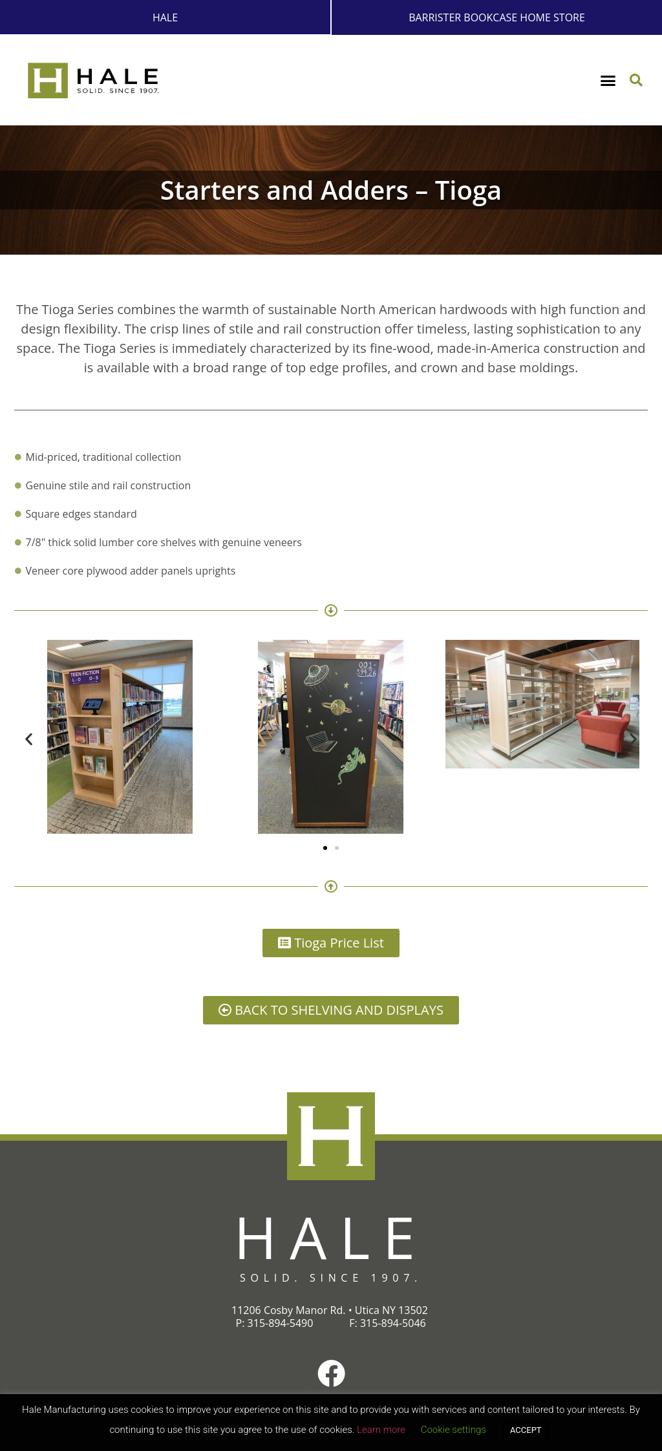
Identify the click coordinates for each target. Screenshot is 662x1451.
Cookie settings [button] (453, 1429)
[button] (608, 80)
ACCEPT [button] (526, 1430)
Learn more (381, 1429)
